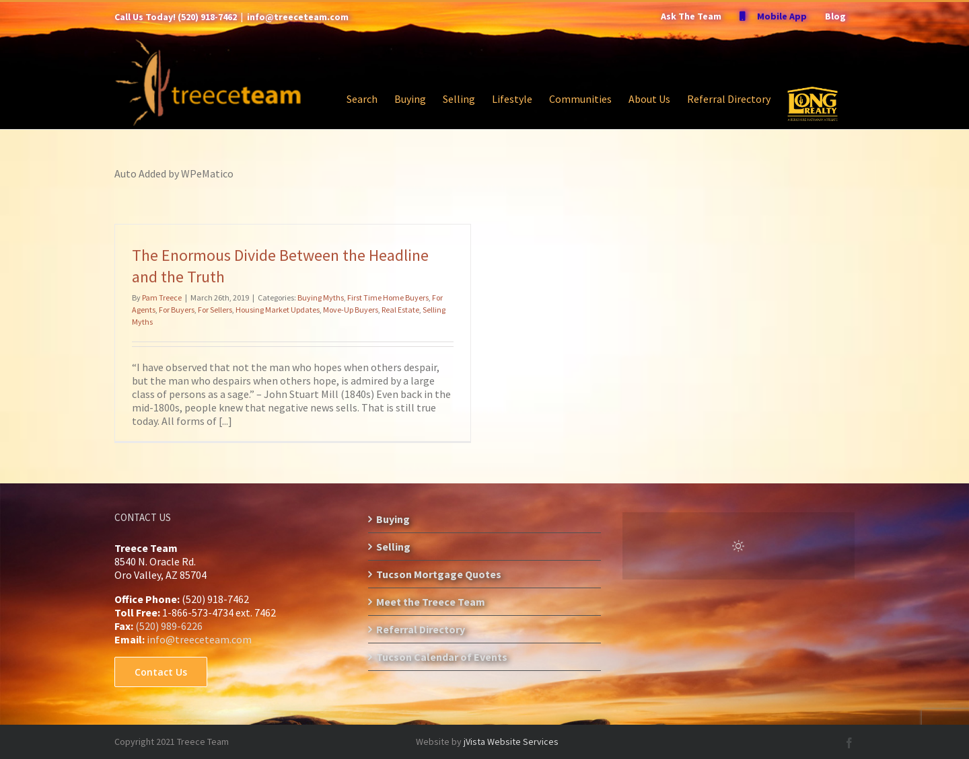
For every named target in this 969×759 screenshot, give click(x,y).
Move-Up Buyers (350, 310)
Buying (393, 519)
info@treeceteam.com (298, 17)
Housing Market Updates (278, 310)
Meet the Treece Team (430, 601)
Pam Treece (162, 297)
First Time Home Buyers (388, 297)
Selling (393, 546)
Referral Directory (420, 629)
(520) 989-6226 (169, 626)
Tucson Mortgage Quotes (438, 574)
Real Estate (400, 310)
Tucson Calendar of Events (441, 657)
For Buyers (176, 310)
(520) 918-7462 (207, 17)
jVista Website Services (511, 741)
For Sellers (215, 310)
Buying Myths (320, 297)
